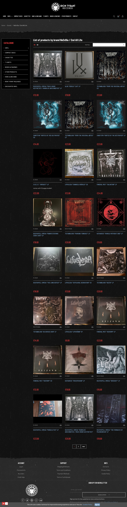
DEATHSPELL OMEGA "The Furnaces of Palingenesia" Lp (110, 431)
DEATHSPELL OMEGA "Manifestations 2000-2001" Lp (45, 234)
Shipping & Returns (63, 467)
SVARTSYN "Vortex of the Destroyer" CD (46, 136)
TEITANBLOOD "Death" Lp (105, 283)
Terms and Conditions (63, 470)
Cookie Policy (106, 474)
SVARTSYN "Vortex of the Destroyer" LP (111, 135)
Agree (97, 505)
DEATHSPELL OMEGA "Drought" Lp (108, 381)
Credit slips (21, 477)
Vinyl (7, 48)
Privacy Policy (105, 470)
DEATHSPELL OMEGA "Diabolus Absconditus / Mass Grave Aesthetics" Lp (79, 432)
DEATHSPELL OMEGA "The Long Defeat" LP (47, 283)
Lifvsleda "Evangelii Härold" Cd (76, 184)
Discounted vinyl (11, 86)
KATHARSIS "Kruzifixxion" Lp (75, 381)
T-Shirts (8, 62)
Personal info (21, 470)
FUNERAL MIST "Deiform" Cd (42, 381)
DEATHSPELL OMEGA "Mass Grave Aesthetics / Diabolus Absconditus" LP (47, 87)
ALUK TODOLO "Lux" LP (72, 86)
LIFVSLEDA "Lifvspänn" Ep (74, 332)
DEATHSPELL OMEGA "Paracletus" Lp (46, 430)
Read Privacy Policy (111, 497)
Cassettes (9, 58)
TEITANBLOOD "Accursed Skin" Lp (44, 332)
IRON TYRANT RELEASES (13, 82)
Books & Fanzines (11, 67)
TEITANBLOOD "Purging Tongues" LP (77, 233)
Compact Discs (10, 53)
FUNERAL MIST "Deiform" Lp (106, 332)
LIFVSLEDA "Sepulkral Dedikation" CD (78, 283)
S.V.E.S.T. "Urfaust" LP (41, 184)
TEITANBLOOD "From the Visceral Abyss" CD (111, 87)
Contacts (106, 467)
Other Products (11, 72)
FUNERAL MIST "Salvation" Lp (107, 184)
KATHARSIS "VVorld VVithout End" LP (110, 233)
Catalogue (9, 42)
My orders (21, 474)
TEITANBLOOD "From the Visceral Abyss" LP (79, 136)
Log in (21, 467)
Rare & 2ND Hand (11, 77)
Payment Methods (63, 474)
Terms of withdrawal (63, 477)
